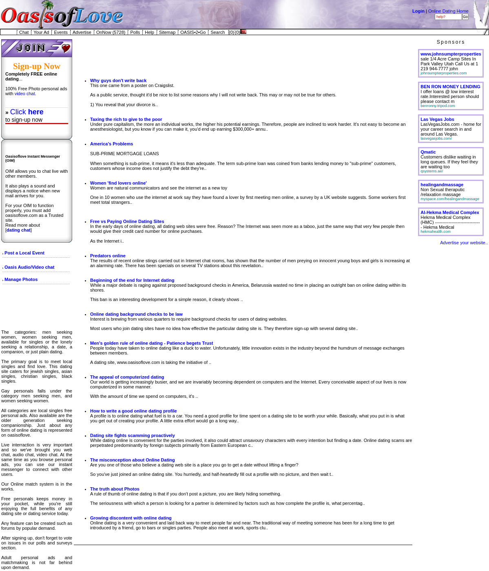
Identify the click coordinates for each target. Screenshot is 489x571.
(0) (231, 32)
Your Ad (41, 32)
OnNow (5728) (111, 32)
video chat (25, 93)
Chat (24, 32)
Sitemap (167, 32)
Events (61, 32)
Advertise (82, 32)
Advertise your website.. (464, 242)
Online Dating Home (448, 11)
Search (217, 32)
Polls (135, 32)
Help (149, 32)
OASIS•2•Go (193, 32)
